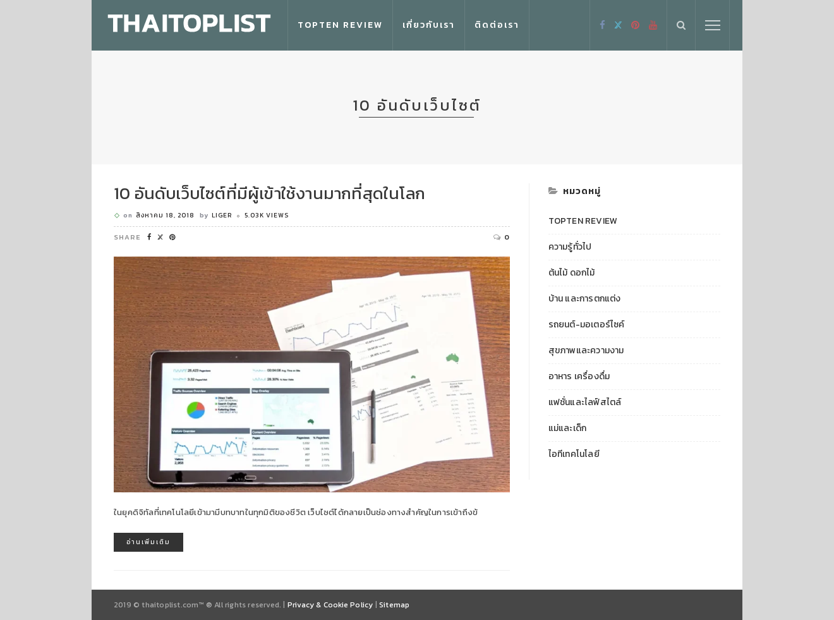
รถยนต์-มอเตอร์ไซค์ (586, 325)
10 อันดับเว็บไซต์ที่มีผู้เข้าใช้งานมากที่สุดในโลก (269, 193)
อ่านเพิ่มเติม (148, 542)
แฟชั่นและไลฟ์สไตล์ (585, 402)
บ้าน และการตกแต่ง (584, 299)
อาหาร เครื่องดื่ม (579, 376)
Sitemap (394, 605)
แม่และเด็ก (567, 428)
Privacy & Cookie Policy (330, 605)
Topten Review (340, 25)
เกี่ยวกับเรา (428, 25)
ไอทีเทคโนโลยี (574, 454)
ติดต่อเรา (496, 25)
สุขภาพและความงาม (586, 350)
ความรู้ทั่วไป (570, 247)
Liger (222, 215)
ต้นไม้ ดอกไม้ (571, 273)
